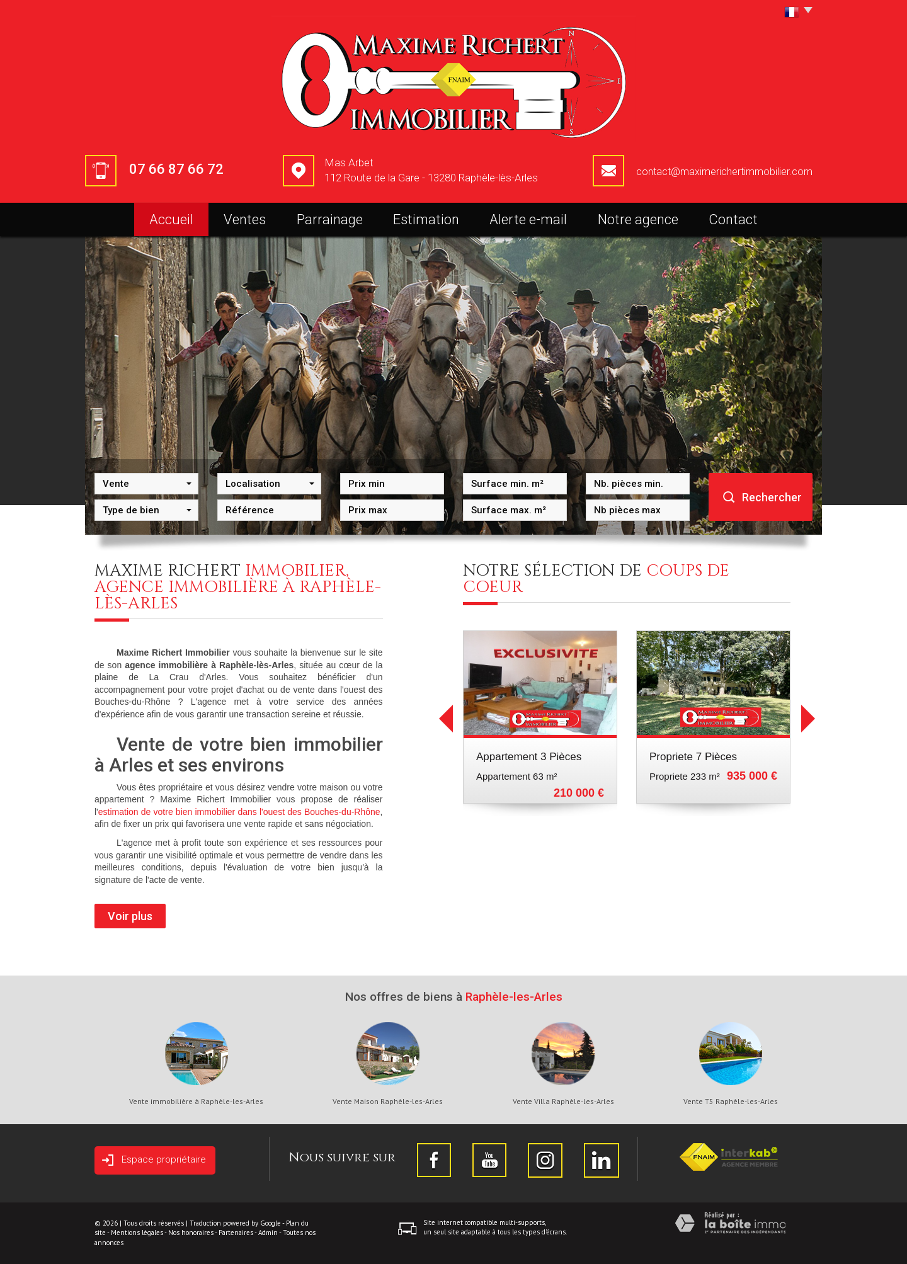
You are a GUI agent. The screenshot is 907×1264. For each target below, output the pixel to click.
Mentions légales (137, 1232)
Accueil (171, 219)
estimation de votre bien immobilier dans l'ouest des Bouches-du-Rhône (239, 812)
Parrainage (330, 219)
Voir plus (130, 916)
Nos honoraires (191, 1232)
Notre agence (638, 219)
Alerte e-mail (528, 219)
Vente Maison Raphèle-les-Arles (388, 1101)
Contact (733, 219)
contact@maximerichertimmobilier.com (724, 172)
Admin (268, 1232)
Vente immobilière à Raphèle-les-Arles (196, 1101)
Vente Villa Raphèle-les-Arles (563, 1101)
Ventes (245, 219)
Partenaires (236, 1232)
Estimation (426, 219)
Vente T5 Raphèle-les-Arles (730, 1101)
